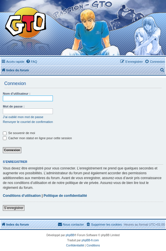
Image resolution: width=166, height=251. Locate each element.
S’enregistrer (13, 208)
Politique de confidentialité (65, 196)
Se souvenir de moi (19, 133)
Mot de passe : (13, 106)
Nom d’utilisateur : (16, 93)
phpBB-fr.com (90, 240)
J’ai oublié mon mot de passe (23, 117)
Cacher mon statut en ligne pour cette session (37, 138)
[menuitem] (31, 61)
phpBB (70, 235)
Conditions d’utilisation (22, 196)
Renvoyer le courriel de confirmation (28, 122)
